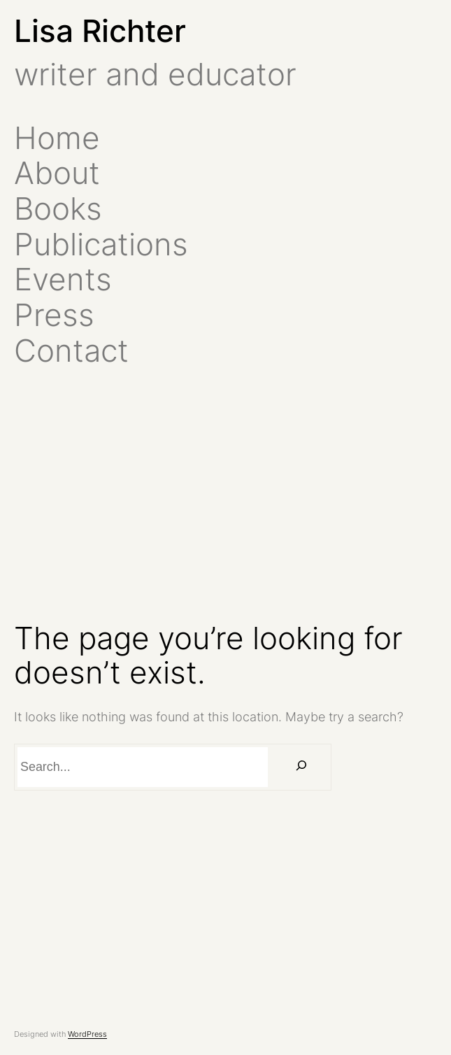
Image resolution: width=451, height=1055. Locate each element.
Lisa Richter (100, 31)
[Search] (301, 767)
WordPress (87, 1034)
